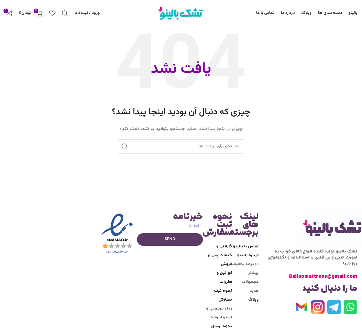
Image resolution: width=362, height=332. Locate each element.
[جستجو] (65, 13)
